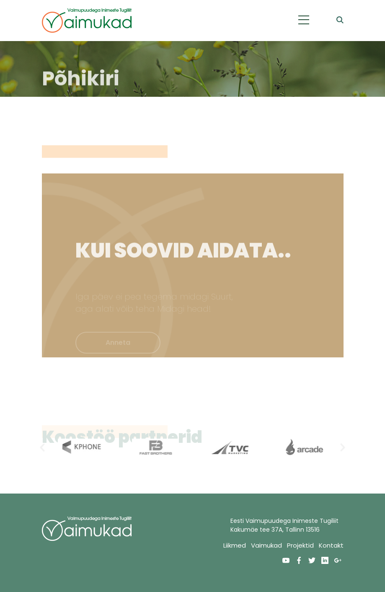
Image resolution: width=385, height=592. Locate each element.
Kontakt (331, 545)
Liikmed (234, 545)
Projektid (300, 545)
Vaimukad (266, 545)
